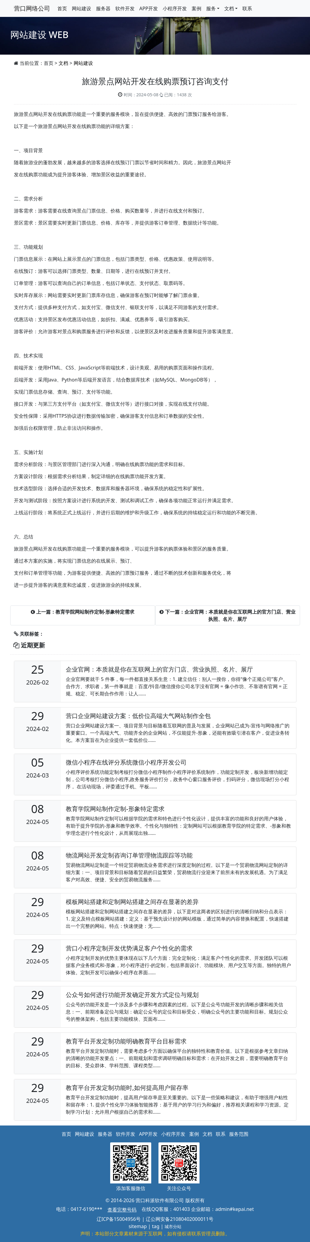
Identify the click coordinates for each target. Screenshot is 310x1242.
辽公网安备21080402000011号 (179, 1219)
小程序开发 (175, 8)
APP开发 (148, 8)
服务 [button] (211, 8)
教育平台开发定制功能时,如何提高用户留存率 (127, 1088)
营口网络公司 (32, 8)
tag (155, 1226)
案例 (196, 8)
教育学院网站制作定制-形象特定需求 (115, 809)
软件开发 (125, 8)
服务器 (103, 8)
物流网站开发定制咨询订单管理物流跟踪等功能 (129, 855)
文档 (63, 63)
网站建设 (81, 8)
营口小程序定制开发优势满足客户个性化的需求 (129, 948)
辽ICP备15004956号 (119, 1219)
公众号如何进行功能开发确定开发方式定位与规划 (132, 995)
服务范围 (238, 1134)
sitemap (138, 1226)
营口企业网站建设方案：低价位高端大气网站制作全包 (138, 716)
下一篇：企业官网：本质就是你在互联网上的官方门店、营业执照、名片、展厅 (227, 615)
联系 (247, 8)
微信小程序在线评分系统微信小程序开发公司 (126, 762)
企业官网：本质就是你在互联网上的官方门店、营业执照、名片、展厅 (159, 669)
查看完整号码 (121, 1209)
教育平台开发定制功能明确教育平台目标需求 (126, 1041)
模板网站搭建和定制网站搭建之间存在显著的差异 (132, 902)
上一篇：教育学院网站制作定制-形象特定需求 (82, 611)
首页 (62, 8)
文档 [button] (229, 8)
